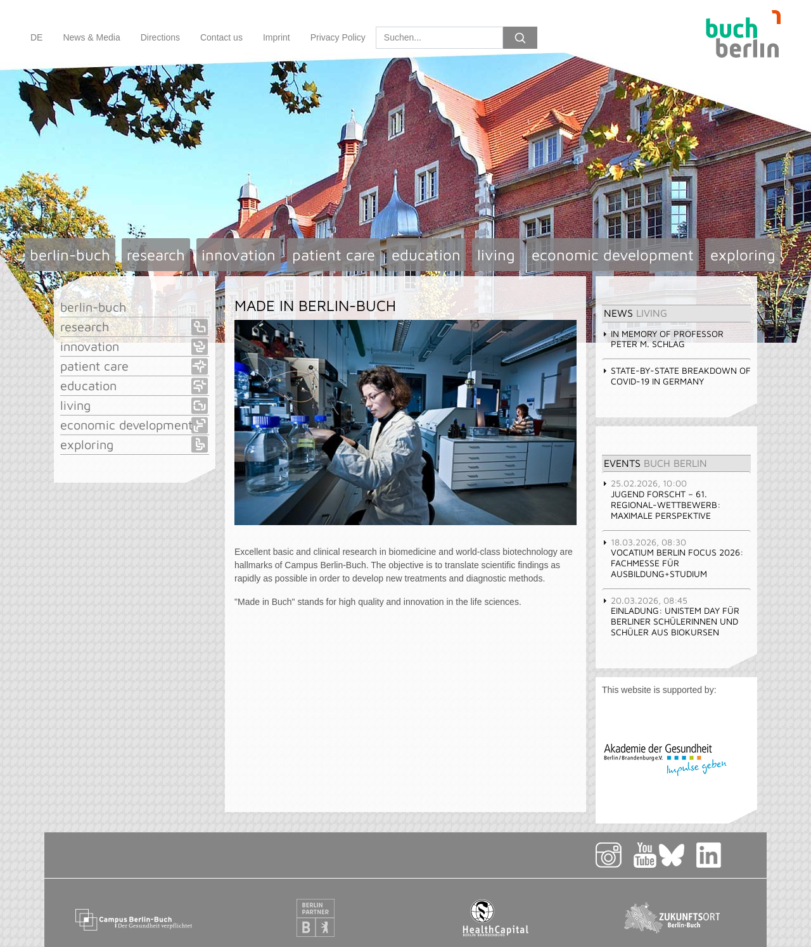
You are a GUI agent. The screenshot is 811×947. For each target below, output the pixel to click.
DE (36, 37)
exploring (743, 255)
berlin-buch (70, 255)
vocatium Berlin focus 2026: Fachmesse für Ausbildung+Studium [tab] (672, 558)
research (156, 255)
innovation (238, 255)
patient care (333, 255)
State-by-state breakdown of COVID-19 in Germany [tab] (676, 375)
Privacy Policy (338, 37)
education (426, 255)
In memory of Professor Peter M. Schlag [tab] (663, 339)
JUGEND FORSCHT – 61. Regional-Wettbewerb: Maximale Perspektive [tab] (661, 499)
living (496, 255)
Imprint (276, 37)
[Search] (439, 38)
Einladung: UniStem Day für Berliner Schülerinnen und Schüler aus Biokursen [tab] (670, 616)
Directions (160, 37)
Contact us (221, 37)
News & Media (91, 37)
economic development (613, 255)
